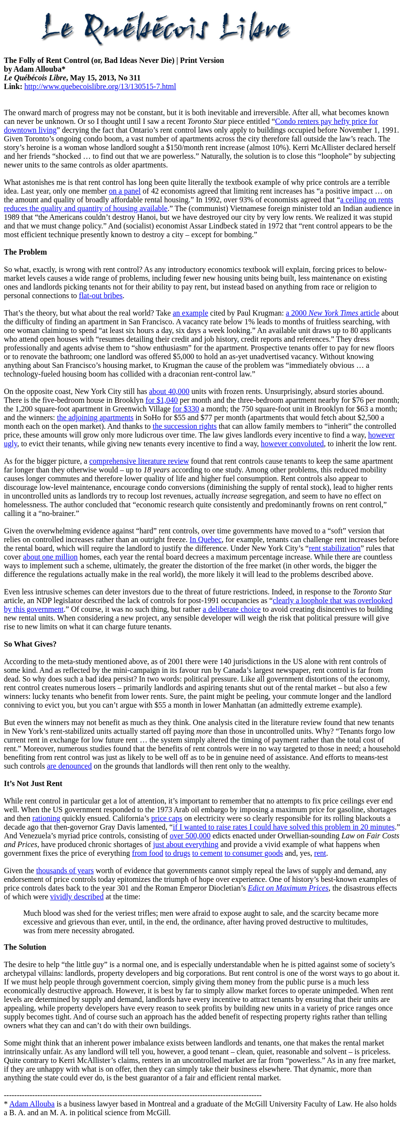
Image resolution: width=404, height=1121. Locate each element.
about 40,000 (169, 391)
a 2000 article (333, 313)
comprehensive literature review (139, 461)
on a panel (125, 191)
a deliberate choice (232, 609)
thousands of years (65, 870)
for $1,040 (162, 400)
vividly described (77, 897)
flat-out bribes (100, 295)
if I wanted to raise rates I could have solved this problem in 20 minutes (284, 827)
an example (190, 313)
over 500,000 (190, 836)
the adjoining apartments (95, 417)
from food (147, 853)
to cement (207, 853)
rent (320, 853)
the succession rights (184, 426)
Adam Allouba (32, 1104)
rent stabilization (334, 548)
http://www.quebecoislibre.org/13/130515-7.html (100, 86)
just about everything (185, 844)
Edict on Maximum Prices (288, 888)
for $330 (186, 409)
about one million (50, 557)
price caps (166, 818)
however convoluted (292, 443)
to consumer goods (253, 853)
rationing (46, 818)
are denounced (69, 766)
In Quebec (206, 539)
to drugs (177, 853)
